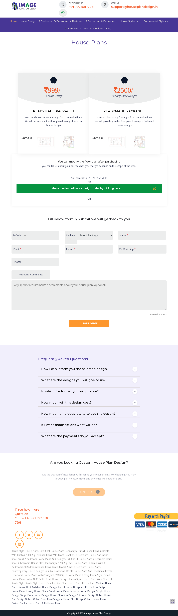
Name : (124, 235)
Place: (17, 261)
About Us (61, 517)
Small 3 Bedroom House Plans (83, 567)
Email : (17, 249)
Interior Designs (93, 28)
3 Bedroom (61, 21)
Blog (108, 28)
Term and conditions (67, 530)
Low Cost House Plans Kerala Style (59, 551)
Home (13, 21)
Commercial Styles (156, 21)
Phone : (71, 249)
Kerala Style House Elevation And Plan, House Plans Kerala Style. (60, 583)
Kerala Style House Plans (25, 551)
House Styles (129, 21)
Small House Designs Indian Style (64, 579)
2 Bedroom (45, 21)
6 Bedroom (107, 21)
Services (74, 28)
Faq (58, 526)
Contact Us (62, 522)
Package (70, 237)
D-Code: (17, 235)
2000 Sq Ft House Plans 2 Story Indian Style (78, 575)
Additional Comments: (31, 274)
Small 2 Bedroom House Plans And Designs (41, 559)
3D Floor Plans (102, 521)
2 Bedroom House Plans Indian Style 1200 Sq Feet (45, 563)
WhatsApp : (127, 249)
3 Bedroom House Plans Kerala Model (45, 567)
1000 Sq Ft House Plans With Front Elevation (50, 555)
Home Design (28, 21)
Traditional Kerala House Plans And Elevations (79, 571)
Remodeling (101, 530)
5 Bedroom (92, 21)
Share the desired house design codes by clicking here (104, 188)
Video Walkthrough (104, 525)
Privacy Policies (64, 535)
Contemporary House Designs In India (32, 571)
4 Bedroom (76, 21)
